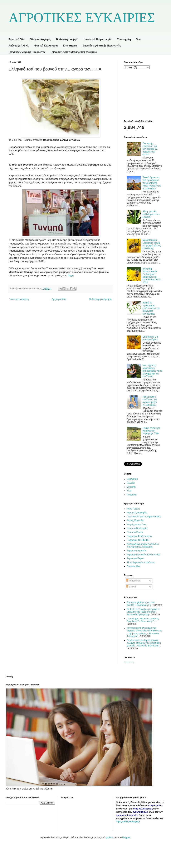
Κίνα (129, 490)
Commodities (133, 566)
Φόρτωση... (130, 662)
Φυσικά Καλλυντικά (46, 45)
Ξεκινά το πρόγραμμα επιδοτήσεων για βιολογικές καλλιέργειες (151, 308)
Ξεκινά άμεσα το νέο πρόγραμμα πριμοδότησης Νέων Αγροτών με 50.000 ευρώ (152, 183)
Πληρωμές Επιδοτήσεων (139, 536)
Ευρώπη (131, 486)
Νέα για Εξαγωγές (40, 39)
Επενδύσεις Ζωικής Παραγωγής (26, 52)
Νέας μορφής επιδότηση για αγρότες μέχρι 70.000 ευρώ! (150, 400)
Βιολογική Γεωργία (67, 39)
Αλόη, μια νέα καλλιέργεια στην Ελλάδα (151, 214)
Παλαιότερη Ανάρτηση (100, 299)
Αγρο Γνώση (133, 508)
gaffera (109, 837)
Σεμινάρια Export (135, 558)
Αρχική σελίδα (59, 299)
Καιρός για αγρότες (136, 524)
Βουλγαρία (132, 479)
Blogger (126, 837)
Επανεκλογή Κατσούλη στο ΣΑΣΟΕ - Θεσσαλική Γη (140, 603)
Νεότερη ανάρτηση (19, 299)
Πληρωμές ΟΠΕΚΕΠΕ (138, 540)
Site (138, 39)
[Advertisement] (143, 94)
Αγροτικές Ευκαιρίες (137, 512)
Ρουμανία (132, 494)
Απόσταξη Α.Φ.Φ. (18, 45)
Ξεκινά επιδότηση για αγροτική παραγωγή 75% (151, 431)
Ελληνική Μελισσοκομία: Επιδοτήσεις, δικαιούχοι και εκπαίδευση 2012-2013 (152, 275)
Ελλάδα (130, 483)
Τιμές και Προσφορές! (128, 821)
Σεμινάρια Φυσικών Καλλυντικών (143, 554)
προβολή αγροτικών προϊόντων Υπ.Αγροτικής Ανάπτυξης (143, 545)
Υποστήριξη (124, 39)
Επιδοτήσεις (70, 45)
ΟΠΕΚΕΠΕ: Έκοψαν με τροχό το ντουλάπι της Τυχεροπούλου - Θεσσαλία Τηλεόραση (143, 612)
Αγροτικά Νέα (16, 39)
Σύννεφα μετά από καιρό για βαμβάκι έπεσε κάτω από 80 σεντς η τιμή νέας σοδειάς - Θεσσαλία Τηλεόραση (144, 632)
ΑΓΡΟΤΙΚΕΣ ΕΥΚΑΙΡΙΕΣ (82, 17)
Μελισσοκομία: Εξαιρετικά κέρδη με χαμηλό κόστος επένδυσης (152, 244)
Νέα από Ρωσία (135, 532)
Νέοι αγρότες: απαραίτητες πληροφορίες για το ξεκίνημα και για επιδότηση (152, 371)
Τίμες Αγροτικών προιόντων (141, 562)
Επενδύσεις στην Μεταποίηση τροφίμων (74, 52)
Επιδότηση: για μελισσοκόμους (150, 338)
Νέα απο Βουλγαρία (137, 528)
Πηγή (71, 275)
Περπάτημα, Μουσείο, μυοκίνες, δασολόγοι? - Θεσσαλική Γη (143, 620)
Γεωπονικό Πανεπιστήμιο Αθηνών (144, 516)
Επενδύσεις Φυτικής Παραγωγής (101, 45)
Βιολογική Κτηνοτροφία (97, 39)
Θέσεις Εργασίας (135, 520)
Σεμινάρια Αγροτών (136, 550)
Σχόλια (131, 586)
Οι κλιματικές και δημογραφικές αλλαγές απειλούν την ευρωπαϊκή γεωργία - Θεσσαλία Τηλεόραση (144, 643)
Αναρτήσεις (133, 580)
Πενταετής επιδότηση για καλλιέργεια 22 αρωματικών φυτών (150, 149)
